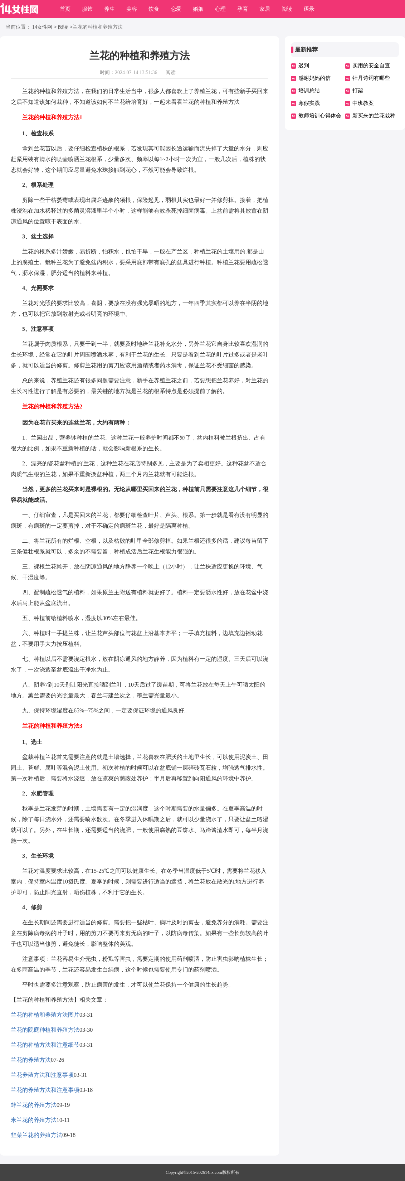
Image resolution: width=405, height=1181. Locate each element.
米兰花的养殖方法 (34, 1120)
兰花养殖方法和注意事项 (42, 1075)
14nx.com (213, 1172)
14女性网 (42, 27)
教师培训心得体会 (319, 115)
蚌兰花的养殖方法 (34, 1105)
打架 (357, 90)
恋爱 (176, 9)
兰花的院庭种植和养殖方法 (45, 1030)
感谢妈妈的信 (314, 78)
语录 (309, 9)
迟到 (303, 65)
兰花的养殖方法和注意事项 (45, 1090)
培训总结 (309, 90)
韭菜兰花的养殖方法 (36, 1135)
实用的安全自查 (371, 65)
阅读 (287, 9)
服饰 (87, 9)
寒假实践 (309, 103)
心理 (220, 9)
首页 (65, 9)
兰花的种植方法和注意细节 (45, 1045)
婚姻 (198, 9)
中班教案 (363, 103)
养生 (109, 9)
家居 (264, 9)
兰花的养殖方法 (31, 1060)
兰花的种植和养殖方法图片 (45, 1015)
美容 (131, 9)
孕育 (242, 9)
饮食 (153, 9)
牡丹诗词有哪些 (371, 78)
